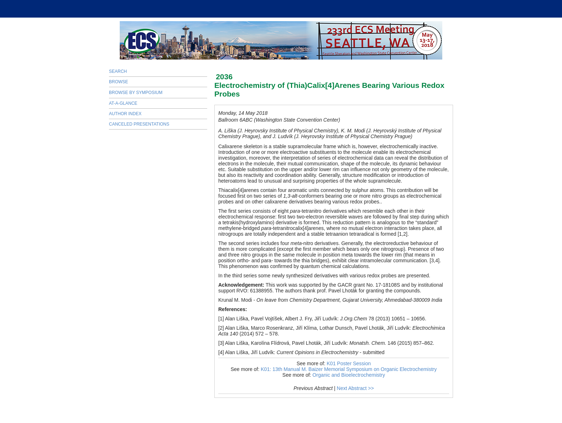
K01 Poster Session (349, 363)
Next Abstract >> (355, 388)
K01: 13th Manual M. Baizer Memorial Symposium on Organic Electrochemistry (349, 369)
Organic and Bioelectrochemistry (349, 375)
